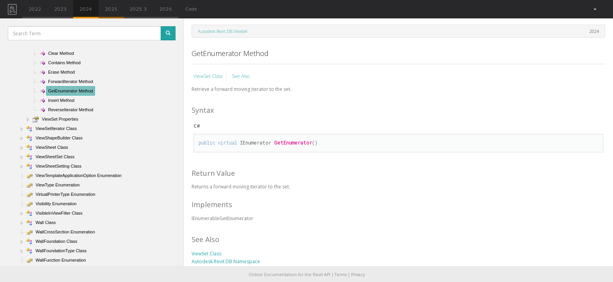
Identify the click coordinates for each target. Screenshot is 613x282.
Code (191, 8)
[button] (594, 9)
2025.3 (138, 8)
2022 (35, 8)
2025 (111, 8)
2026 (166, 8)
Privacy (358, 274)
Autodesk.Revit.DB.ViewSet (222, 31)
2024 (86, 8)
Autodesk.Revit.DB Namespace (226, 261)
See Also (240, 76)
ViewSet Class (208, 76)
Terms (341, 274)
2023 (60, 8)
